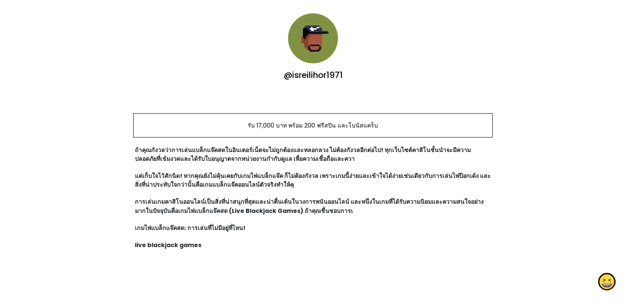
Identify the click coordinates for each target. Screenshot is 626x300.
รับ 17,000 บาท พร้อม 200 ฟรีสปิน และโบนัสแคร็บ (313, 125)
